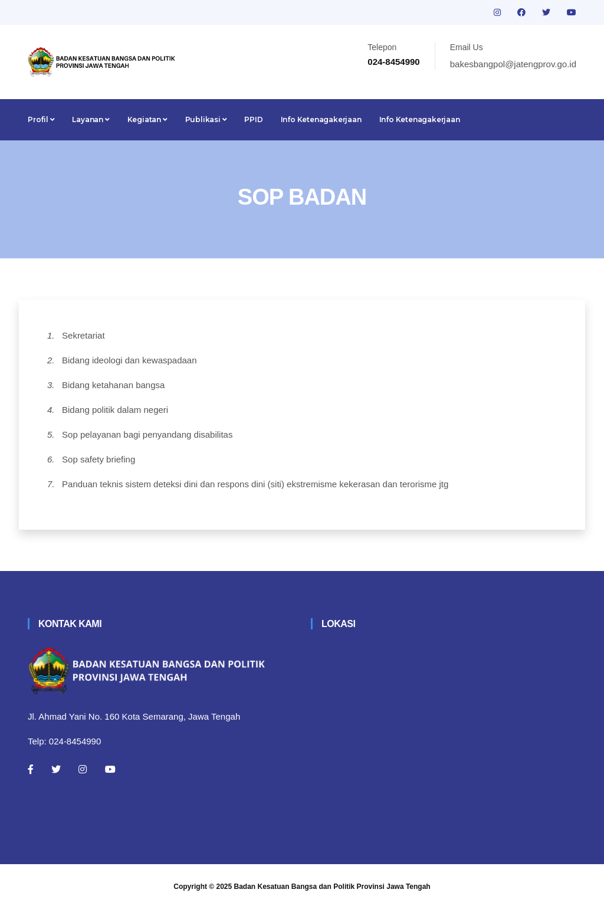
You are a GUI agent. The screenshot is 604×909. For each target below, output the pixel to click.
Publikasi (206, 119)
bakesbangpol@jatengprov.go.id (513, 64)
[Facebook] (30, 769)
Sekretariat (83, 335)
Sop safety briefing (98, 459)
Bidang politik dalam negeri (115, 410)
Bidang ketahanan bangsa (113, 385)
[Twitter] (56, 769)
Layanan (90, 119)
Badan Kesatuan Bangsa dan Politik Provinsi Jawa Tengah (332, 886)
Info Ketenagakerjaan (321, 119)
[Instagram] (82, 769)
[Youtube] (110, 769)
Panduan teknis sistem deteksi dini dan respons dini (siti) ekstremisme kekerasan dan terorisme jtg (255, 484)
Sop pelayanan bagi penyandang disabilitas (147, 434)
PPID (253, 119)
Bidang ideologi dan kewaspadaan (129, 360)
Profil (41, 119)
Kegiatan (147, 119)
